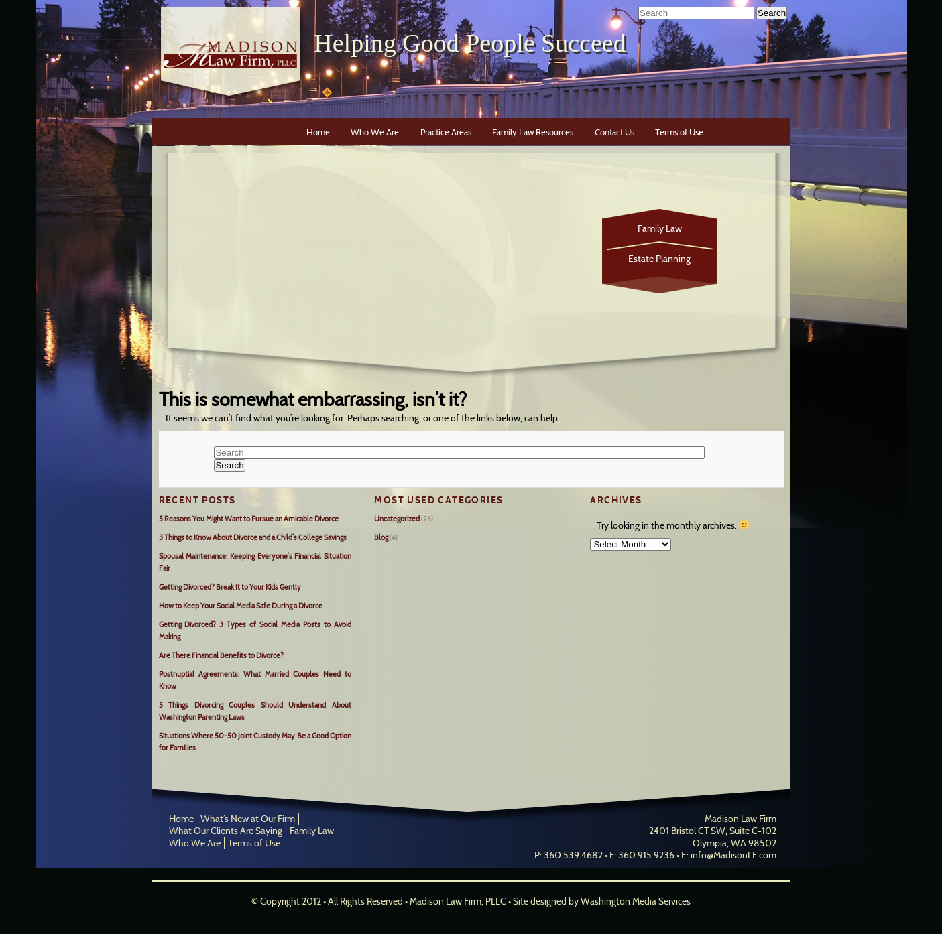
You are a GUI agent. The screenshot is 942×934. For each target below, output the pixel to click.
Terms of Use (679, 132)
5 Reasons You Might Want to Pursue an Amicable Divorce (249, 518)
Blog (381, 537)
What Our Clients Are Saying (225, 831)
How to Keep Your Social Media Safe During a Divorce (240, 605)
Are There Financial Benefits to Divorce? (221, 655)
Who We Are (375, 132)
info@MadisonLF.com (733, 855)
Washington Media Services (636, 901)
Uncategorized (397, 518)
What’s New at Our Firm (247, 819)
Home (318, 132)
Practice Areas (445, 132)
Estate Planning (659, 259)
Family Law (660, 228)
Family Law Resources (532, 132)
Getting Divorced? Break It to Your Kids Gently (230, 587)
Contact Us (614, 132)
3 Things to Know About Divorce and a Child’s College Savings (253, 537)
